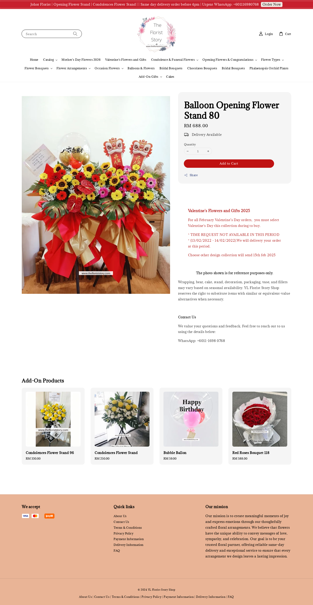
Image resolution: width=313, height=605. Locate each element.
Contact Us (121, 522)
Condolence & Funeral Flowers (173, 60)
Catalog (48, 60)
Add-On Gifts (148, 76)
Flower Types (270, 60)
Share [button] (191, 175)
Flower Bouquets (37, 68)
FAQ (117, 550)
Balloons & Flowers (141, 68)
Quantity (190, 144)
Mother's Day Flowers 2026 (80, 60)
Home (34, 60)
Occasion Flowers (107, 68)
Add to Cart (229, 163)
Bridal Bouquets (170, 68)
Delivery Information (129, 545)
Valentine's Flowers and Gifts (125, 60)
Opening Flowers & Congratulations (227, 60)
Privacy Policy (123, 533)
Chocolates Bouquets (202, 68)
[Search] (75, 34)
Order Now (271, 4)
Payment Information (129, 539)
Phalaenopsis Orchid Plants (269, 68)
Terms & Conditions (128, 527)
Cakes (170, 76)
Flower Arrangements (71, 68)
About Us (120, 516)
